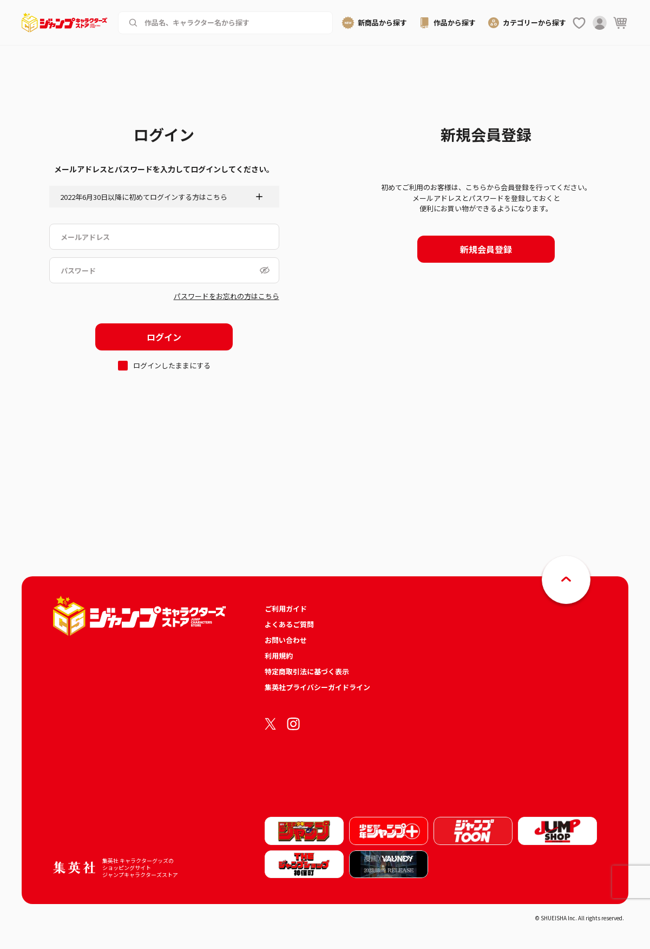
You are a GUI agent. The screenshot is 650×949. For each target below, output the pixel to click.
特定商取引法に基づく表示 (307, 671)
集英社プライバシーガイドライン (317, 687)
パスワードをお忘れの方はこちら (226, 296)
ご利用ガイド (286, 608)
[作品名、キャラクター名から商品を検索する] (233, 22)
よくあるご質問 (289, 624)
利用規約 (279, 656)
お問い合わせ (286, 640)
